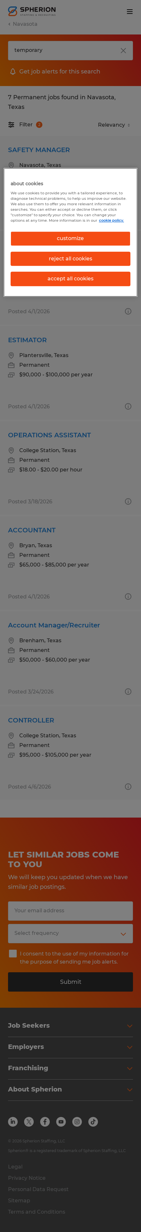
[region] (70, 232)
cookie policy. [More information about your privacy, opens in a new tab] (111, 220)
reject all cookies (70, 259)
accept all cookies (70, 279)
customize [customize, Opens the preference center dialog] (70, 239)
